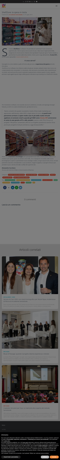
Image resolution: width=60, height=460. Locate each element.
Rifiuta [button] (45, 457)
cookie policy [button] (7, 441)
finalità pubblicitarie (43, 445)
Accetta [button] (54, 457)
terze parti (25, 442)
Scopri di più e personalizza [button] (11, 457)
